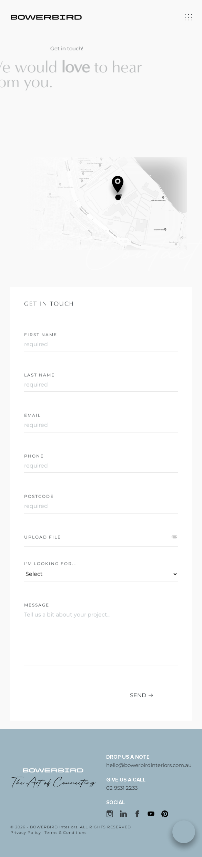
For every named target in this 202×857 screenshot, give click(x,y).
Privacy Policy (25, 832)
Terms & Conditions (65, 832)
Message (36, 629)
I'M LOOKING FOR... (50, 588)
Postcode (39, 521)
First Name (40, 359)
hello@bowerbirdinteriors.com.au (149, 765)
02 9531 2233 (122, 788)
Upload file (42, 562)
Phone (34, 481)
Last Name (39, 399)
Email (32, 440)
